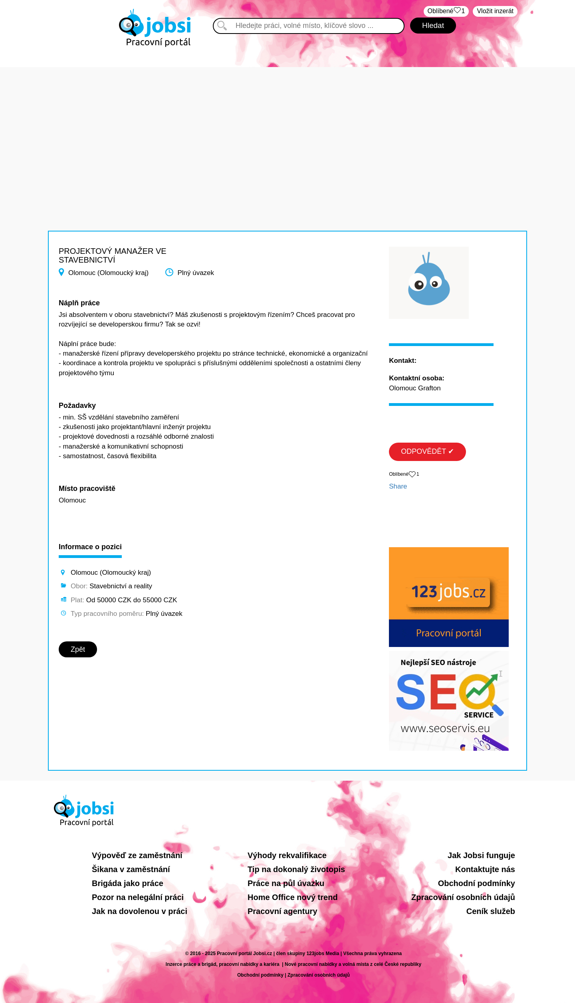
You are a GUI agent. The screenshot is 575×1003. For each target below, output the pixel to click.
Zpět (78, 649)
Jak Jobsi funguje (481, 855)
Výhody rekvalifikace (287, 855)
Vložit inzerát (495, 11)
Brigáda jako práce (127, 883)
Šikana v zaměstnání (131, 869)
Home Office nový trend (293, 897)
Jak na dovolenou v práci (139, 911)
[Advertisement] (287, 123)
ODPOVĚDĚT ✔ (427, 451)
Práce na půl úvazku (286, 883)
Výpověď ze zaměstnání (137, 855)
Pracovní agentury (282, 911)
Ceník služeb (490, 911)
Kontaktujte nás (485, 869)
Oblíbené (446, 11)
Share (398, 486)
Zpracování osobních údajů (463, 897)
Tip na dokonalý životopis (296, 869)
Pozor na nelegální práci (138, 897)
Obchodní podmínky (476, 883)
